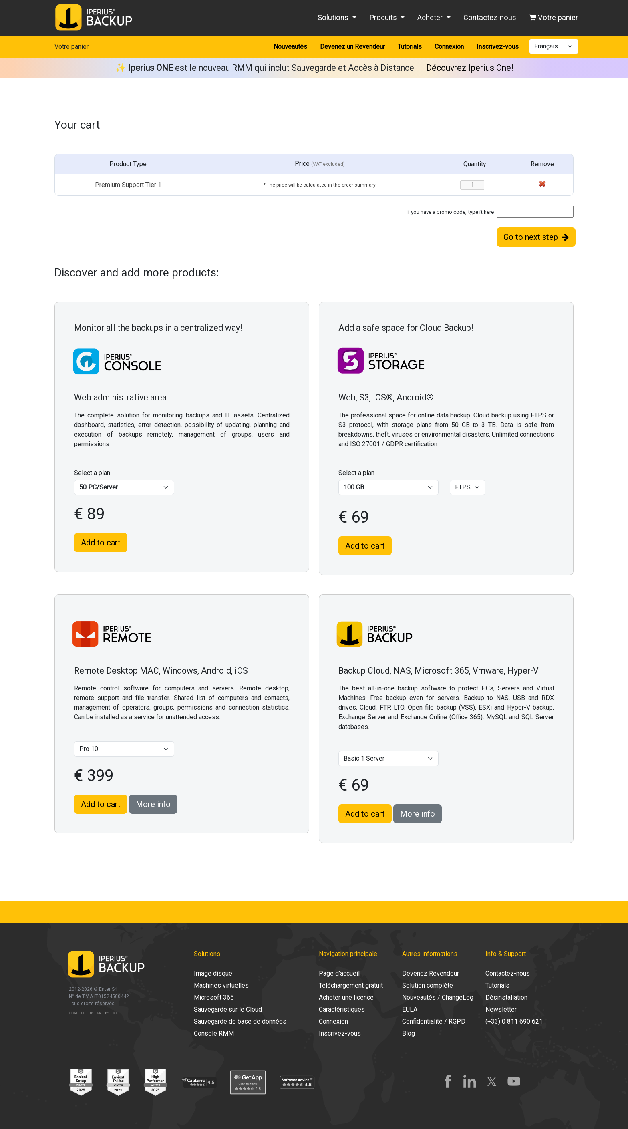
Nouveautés (290, 46)
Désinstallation (506, 997)
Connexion (449, 46)
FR (99, 1013)
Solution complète (427, 985)
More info (153, 804)
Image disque (213, 973)
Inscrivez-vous (498, 46)
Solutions (334, 17)
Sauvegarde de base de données (240, 1021)
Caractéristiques (342, 1009)
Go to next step (536, 237)
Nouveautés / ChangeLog (437, 997)
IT (83, 1013)
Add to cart (101, 542)
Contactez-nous (489, 17)
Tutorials (410, 46)
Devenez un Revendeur (352, 46)
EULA (409, 1009)
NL (115, 1013)
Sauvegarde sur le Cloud (228, 1009)
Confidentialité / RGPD (433, 1021)
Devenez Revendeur (430, 973)
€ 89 (89, 514)
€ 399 (93, 775)
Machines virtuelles (221, 985)
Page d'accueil (339, 973)
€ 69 (353, 517)
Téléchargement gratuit (351, 985)
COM (73, 1013)
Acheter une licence (346, 997)
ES (107, 1013)
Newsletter (501, 1009)
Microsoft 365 (214, 997)
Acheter (431, 17)
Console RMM (214, 1033)
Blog (408, 1033)
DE (90, 1013)
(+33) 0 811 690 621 (514, 1021)
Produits (384, 17)
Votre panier (553, 17)
